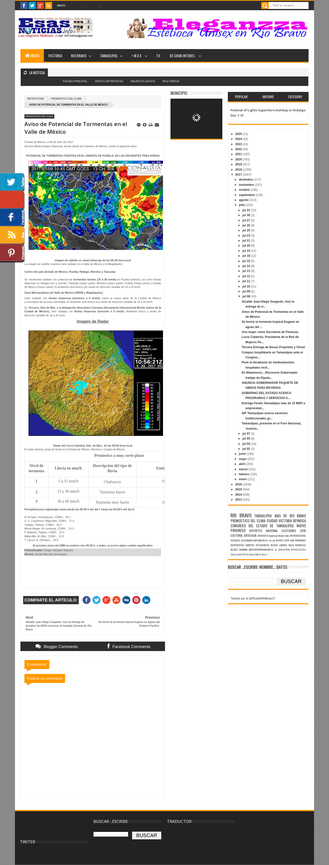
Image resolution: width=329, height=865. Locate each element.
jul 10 (247, 286)
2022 (239, 149)
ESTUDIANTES (262, 545)
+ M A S (136, 55)
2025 (239, 134)
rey (273, 540)
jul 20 (247, 245)
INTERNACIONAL (298, 535)
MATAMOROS (260, 540)
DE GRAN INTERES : (183, 55)
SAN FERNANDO (298, 540)
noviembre (247, 185)
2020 (239, 159)
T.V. (158, 55)
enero (243, 479)
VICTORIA (55, 55)
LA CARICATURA (282, 549)
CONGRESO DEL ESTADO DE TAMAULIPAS (262, 525)
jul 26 (247, 225)
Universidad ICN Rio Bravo (242, 554)
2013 (239, 499)
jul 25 (247, 230)
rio (269, 540)
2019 (239, 164)
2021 (239, 154)
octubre (244, 190)
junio (243, 454)
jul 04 (247, 444)
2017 (239, 174)
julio (242, 205)
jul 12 (247, 276)
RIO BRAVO (78, 55)
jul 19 (247, 251)
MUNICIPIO (178, 93)
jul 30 (247, 215)
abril (242, 464)
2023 (239, 144)
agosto (244, 200)
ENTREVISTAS (237, 545)
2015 (239, 489)
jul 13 (247, 271)
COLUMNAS (247, 540)
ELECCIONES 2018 (294, 531)
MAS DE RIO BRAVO (290, 515)
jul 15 (247, 261)
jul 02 (247, 449)
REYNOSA (299, 520)
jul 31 (247, 210)
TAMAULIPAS (109, 55)
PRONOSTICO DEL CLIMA (66, 98)
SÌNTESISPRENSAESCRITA (260, 549)
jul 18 (247, 256)
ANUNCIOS (262, 535)
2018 (239, 169)
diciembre (246, 179)
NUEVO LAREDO (279, 545)
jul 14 (247, 266)
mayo (243, 459)
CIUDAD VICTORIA (279, 520)
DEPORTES (255, 531)
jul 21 (247, 240)
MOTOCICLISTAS (298, 549)
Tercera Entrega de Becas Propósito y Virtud (273, 347)
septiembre (247, 195)
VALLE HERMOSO (297, 545)
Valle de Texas (261, 554)
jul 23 (247, 235)
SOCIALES (235, 540)
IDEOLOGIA (250, 535)
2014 (239, 494)
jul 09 (247, 291)
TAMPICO (249, 545)
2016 (239, 484)
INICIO (32, 55)
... (82, 5)
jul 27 (247, 220)
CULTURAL (237, 535)
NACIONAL (272, 531)
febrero (244, 474)
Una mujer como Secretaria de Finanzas (270, 332)
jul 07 (247, 433)
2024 (239, 139)
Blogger (175, 83)
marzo (243, 469)
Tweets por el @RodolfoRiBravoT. (253, 598)
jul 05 (247, 438)
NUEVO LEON (282, 540)
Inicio (61, 5)
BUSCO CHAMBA (239, 549)
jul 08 (247, 296)
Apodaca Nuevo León (279, 535)
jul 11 (247, 281)
